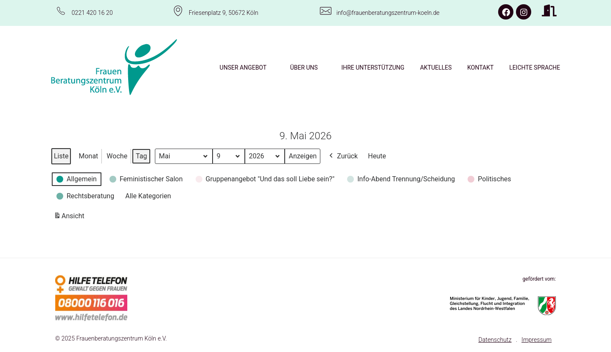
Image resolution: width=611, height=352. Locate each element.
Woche (117, 156)
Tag (141, 156)
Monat (88, 156)
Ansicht (70, 217)
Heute (377, 156)
